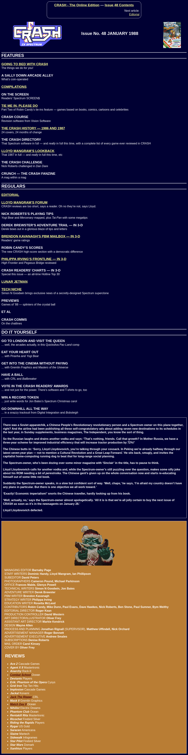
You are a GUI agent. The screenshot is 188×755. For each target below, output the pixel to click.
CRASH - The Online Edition (76, 5)
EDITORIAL (10, 195)
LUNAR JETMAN (14, 282)
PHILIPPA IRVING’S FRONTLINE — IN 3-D (33, 259)
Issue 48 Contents (119, 5)
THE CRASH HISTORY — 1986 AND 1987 (33, 128)
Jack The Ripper (21, 696)
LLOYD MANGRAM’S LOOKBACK (27, 151)
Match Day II (18, 704)
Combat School (20, 674)
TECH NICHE (11, 289)
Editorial (134, 14)
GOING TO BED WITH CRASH (24, 64)
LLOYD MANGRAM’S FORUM (24, 202)
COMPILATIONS (14, 87)
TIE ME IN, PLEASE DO (19, 106)
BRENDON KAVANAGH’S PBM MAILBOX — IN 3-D (40, 236)
